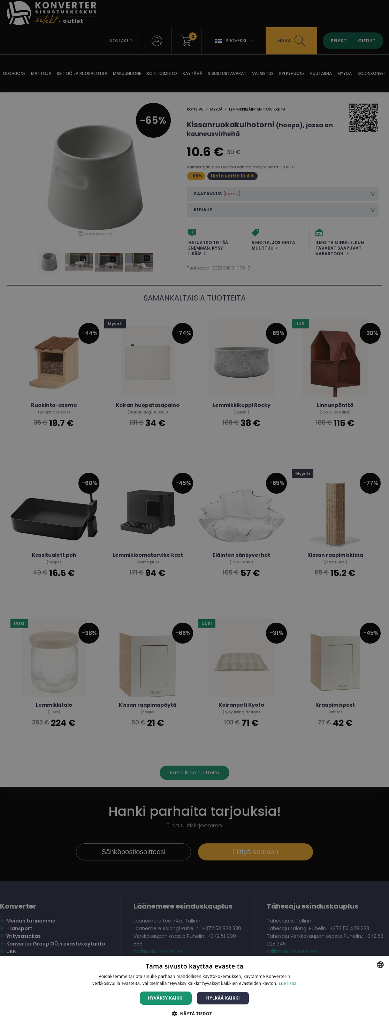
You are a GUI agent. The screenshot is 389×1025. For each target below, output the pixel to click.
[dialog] (194, 512)
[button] (194, 1013)
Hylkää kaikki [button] (223, 998)
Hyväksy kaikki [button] (166, 998)
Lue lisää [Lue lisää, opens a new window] (287, 983)
